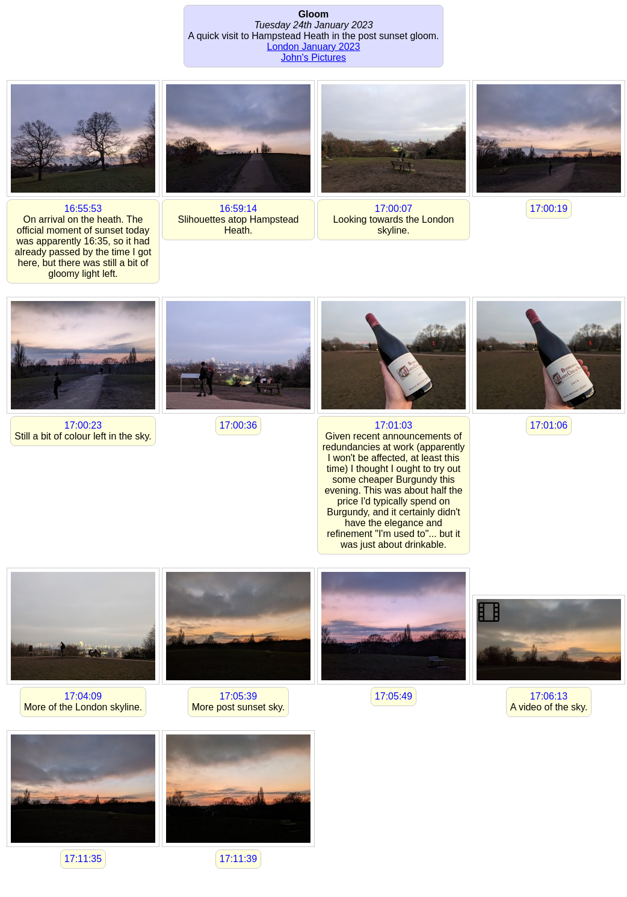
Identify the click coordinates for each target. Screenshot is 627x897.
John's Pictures (313, 57)
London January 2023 (313, 47)
